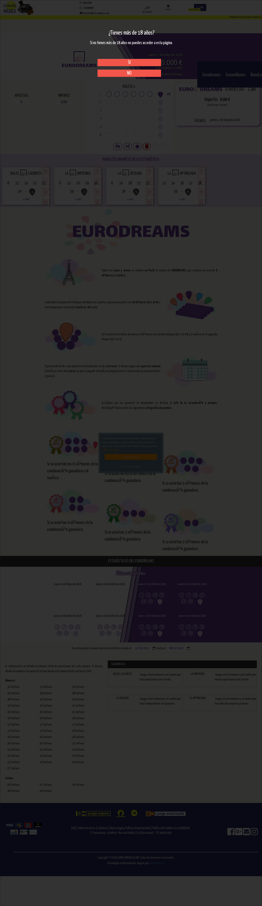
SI (129, 62)
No (129, 73)
